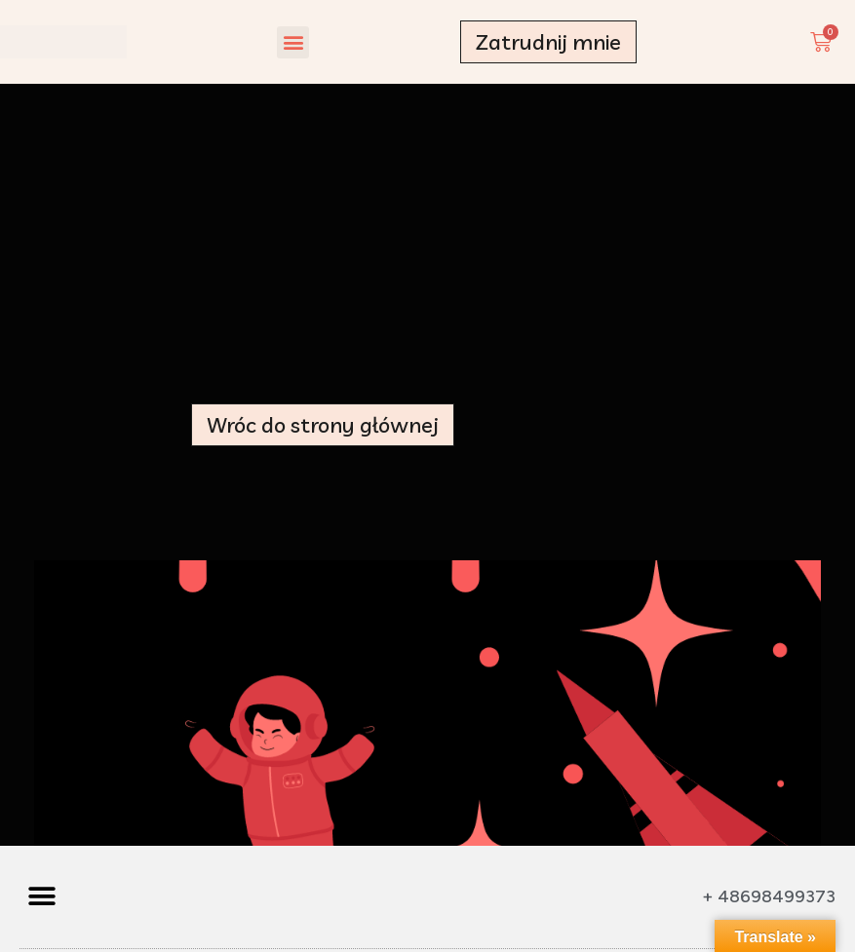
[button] (293, 42)
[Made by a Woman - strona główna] (63, 42)
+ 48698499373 (769, 896)
